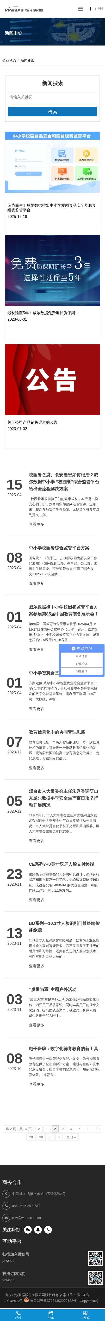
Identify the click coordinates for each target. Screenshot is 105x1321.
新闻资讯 (27, 60)
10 (97, 1129)
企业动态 (9, 60)
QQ (38, 1230)
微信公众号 (28, 1230)
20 (31, 1137)
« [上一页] (39, 1129)
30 (41, 1137)
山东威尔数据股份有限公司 (24, 8)
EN (100, 9)
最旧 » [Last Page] (71, 1137)
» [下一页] (59, 1137)
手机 (48, 1230)
